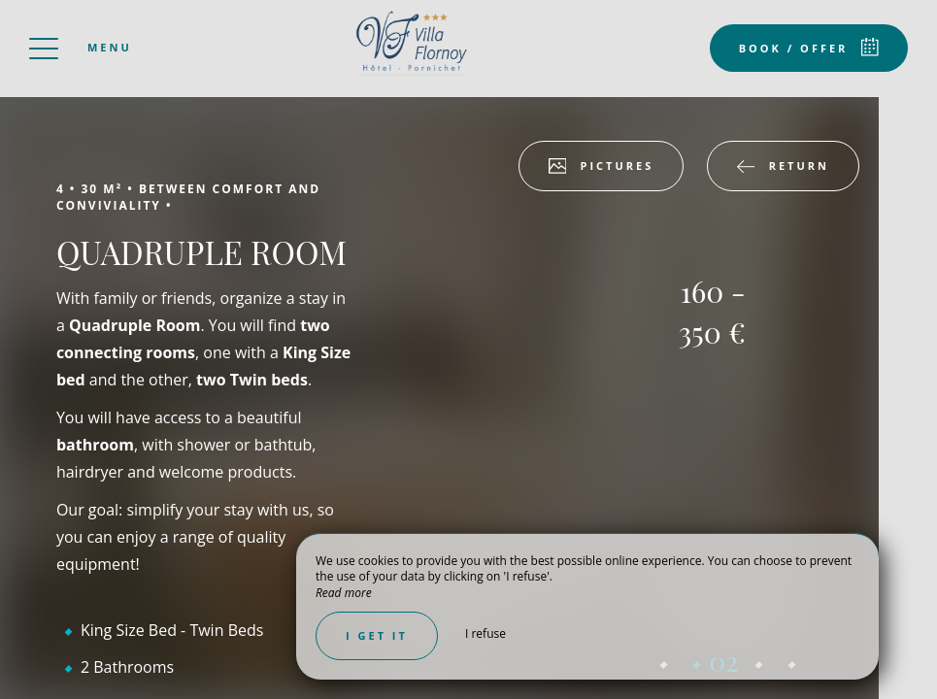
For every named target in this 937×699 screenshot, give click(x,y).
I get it (377, 635)
